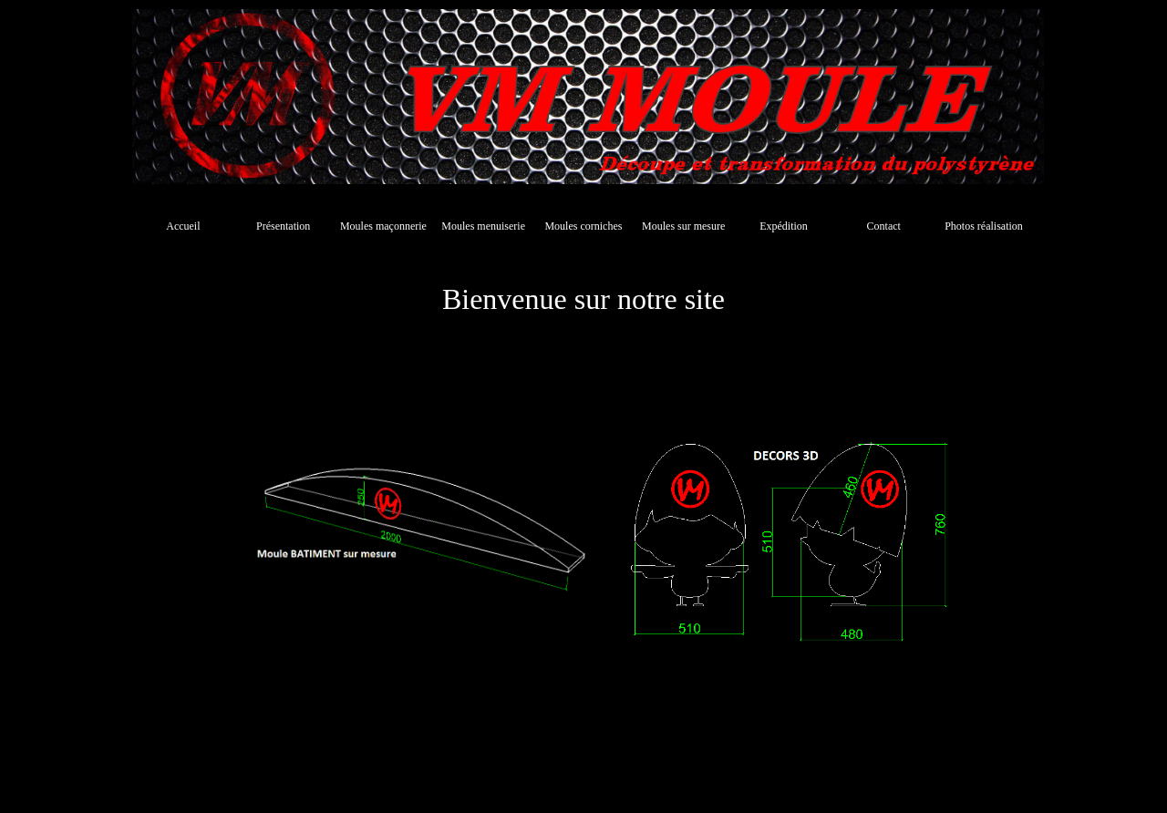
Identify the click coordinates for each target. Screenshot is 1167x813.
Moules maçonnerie (383, 226)
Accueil (183, 226)
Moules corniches (583, 226)
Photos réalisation (984, 226)
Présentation (283, 226)
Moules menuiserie (483, 226)
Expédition (783, 226)
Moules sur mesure (683, 226)
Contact (884, 226)
